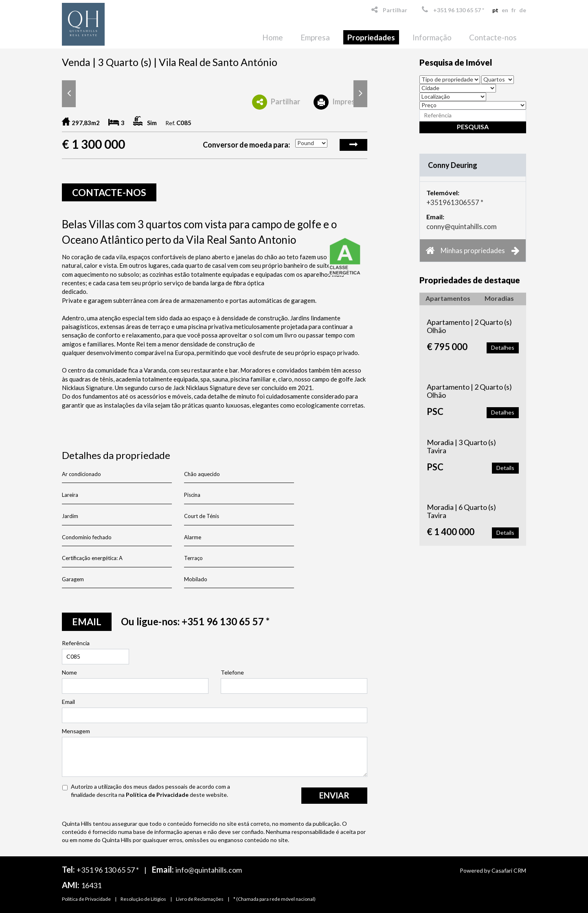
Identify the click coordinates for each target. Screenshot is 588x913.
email (86, 621)
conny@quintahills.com (461, 226)
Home (272, 37)
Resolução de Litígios (143, 899)
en (505, 10)
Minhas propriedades (473, 250)
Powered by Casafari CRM (493, 870)
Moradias (499, 298)
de (522, 10)
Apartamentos (448, 298)
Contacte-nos (493, 37)
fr (513, 10)
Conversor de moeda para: (246, 144)
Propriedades (371, 37)
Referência (76, 643)
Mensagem (76, 731)
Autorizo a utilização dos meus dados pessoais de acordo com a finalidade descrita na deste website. (150, 790)
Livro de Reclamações (200, 899)
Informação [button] (432, 37)
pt (495, 10)
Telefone (232, 672)
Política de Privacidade (157, 794)
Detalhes (502, 347)
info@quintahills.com (209, 869)
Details (505, 467)
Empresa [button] (315, 37)
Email (68, 701)
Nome (69, 672)
